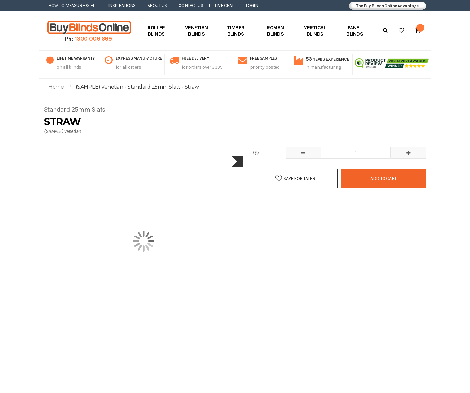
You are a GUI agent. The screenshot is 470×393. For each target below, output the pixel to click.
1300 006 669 (93, 38)
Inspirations (122, 5)
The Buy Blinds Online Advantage (387, 5)
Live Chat (224, 5)
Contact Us (191, 5)
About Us (157, 5)
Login (252, 5)
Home (56, 87)
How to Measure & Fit (72, 5)
